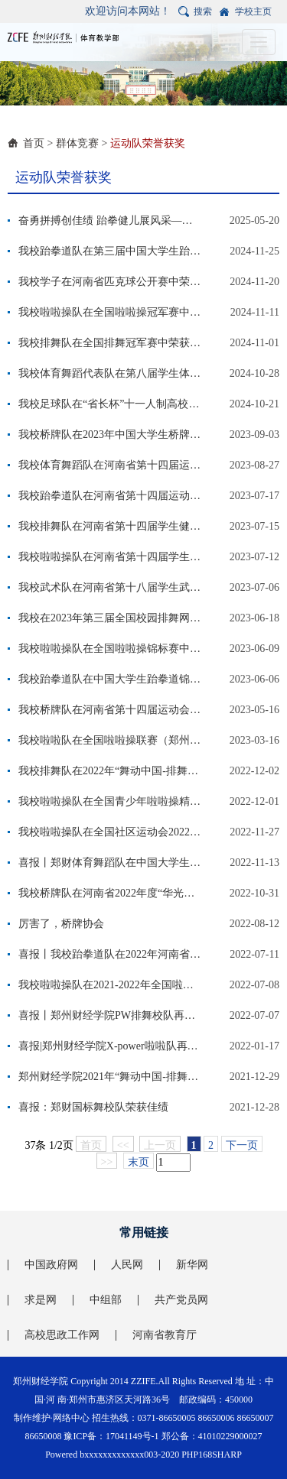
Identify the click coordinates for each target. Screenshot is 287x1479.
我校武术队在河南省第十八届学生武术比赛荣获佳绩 (109, 587)
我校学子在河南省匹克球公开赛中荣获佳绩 (109, 281)
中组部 (106, 1299)
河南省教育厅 (164, 1335)
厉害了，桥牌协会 (61, 923)
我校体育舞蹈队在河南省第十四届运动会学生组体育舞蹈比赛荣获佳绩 (109, 465)
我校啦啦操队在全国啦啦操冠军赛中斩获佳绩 (109, 312)
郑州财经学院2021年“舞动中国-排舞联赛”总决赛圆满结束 (109, 1076)
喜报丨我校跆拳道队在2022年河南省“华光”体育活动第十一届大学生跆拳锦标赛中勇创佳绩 (109, 954)
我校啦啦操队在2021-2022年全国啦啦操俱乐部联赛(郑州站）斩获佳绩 (109, 985)
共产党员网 (181, 1299)
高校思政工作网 (61, 1335)
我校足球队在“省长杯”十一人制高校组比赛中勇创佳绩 (109, 404)
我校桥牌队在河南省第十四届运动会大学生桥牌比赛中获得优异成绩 (109, 709)
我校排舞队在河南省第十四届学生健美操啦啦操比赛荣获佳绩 (109, 526)
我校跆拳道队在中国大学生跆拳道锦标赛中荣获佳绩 (109, 679)
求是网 (40, 1299)
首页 (33, 143)
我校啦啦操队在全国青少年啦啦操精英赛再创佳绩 (109, 801)
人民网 (127, 1264)
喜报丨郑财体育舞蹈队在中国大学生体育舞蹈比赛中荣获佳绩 (109, 862)
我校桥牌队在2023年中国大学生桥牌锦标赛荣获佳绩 (109, 434)
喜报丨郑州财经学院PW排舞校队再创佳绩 (109, 1015)
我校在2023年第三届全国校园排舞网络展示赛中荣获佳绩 (109, 618)
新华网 (192, 1264)
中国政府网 (51, 1264)
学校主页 (253, 11)
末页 (138, 1162)
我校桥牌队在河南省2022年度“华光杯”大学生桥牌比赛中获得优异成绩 (109, 893)
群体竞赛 (77, 143)
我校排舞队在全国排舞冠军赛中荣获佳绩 (109, 343)
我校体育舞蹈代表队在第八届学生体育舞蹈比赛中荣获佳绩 (109, 373)
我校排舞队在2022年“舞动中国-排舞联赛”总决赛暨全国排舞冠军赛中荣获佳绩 (109, 771)
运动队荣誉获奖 (147, 143)
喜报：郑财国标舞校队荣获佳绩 (93, 1107)
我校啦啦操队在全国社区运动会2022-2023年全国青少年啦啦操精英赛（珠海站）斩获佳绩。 (109, 832)
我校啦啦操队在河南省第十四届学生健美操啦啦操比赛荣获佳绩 (109, 557)
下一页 (242, 1145)
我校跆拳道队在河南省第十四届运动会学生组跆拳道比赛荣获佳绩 (109, 495)
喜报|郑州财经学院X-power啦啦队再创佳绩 (109, 1046)
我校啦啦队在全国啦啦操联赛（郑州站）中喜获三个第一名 (109, 740)
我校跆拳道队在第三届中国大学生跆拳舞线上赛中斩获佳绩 (109, 251)
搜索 (203, 11)
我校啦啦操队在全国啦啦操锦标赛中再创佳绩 (109, 648)
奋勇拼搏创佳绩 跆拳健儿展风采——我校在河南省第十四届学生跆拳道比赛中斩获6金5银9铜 (109, 220)
